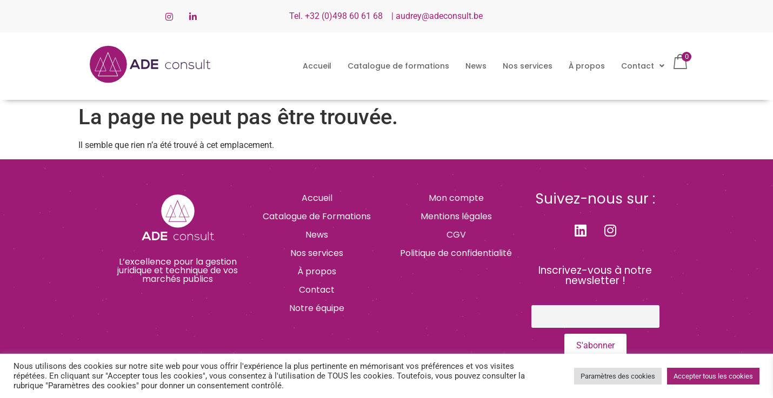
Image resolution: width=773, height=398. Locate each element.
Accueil (317, 65)
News (476, 65)
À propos (587, 65)
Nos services (527, 65)
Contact (642, 65)
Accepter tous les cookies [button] (713, 376)
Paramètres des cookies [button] (618, 376)
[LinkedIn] (193, 16)
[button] (642, 66)
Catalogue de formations (398, 65)
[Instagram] (169, 16)
